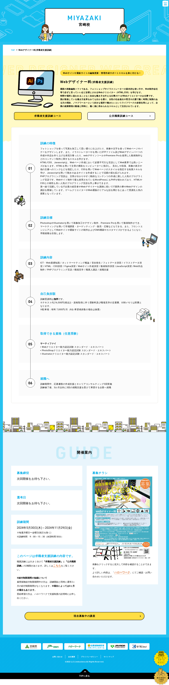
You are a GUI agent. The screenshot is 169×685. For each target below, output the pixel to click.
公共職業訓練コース (116, 119)
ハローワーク (122, 575)
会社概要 (69, 662)
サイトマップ (113, 662)
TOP (13, 50)
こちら (57, 568)
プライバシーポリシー (90, 662)
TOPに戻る (85, 681)
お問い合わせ (53, 662)
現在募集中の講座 (84, 621)
